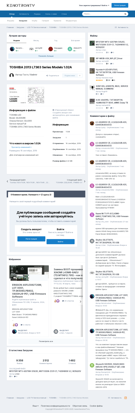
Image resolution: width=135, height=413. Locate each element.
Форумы (10, 21)
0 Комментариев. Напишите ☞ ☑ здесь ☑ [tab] (31, 194)
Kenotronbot (21, 48)
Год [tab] (55, 41)
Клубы (34, 21)
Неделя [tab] (16, 41)
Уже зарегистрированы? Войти (94, 5)
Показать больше (46, 56)
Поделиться (52, 75)
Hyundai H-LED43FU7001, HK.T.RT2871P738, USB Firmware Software (110, 72)
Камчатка (58, 281)
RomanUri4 (105, 372)
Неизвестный (107, 78)
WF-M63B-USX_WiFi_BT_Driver (109, 58)
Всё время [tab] (75, 41)
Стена (64, 14)
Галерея (45, 21)
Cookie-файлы (96, 406)
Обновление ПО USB (21, 302)
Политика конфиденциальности (55, 406)
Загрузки (23, 21)
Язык (35, 406)
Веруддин (58, 48)
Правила (57, 21)
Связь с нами (51, 14)
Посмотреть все (46, 341)
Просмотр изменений (21, 147)
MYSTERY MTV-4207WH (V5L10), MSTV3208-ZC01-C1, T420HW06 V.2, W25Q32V (45, 371)
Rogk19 (15, 299)
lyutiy (103, 127)
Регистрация (120, 5)
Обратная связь (80, 406)
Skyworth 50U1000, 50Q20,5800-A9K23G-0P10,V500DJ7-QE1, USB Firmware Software (110, 367)
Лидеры (37, 14)
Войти (60, 242)
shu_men (105, 222)
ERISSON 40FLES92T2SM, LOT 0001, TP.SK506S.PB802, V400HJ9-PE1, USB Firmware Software (29, 290)
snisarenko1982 (107, 148)
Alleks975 (78, 48)
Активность (24, 14)
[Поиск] (95, 14)
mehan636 (106, 105)
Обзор (12, 15)
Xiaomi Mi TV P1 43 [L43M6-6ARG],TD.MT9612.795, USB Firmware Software (112, 216)
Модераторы (71, 21)
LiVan (62, 333)
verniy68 (38, 48)
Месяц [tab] (36, 41)
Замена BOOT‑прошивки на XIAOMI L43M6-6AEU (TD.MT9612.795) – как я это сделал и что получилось (70, 274)
